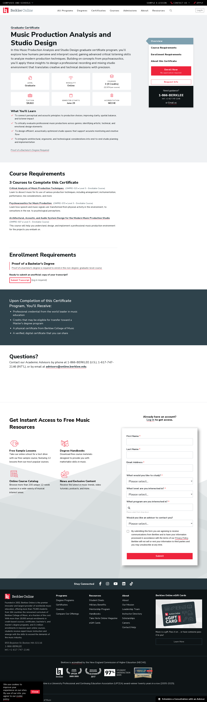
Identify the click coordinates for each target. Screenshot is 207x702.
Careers (126, 622)
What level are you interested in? (145, 488)
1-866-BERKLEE (171, 95)
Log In (200, 10)
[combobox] (159, 507)
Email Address (134, 462)
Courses (114, 10)
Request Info (171, 82)
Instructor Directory (132, 613)
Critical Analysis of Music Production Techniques (36, 188)
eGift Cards (94, 622)
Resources (158, 10)
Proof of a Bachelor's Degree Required (30, 150)
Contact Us (180, 3)
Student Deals (96, 600)
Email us (172, 102)
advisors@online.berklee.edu (66, 367)
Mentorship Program (99, 609)
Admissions (130, 10)
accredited (77, 662)
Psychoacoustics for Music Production (30, 203)
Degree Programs (65, 600)
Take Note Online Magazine (103, 618)
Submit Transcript (20, 280)
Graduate (25, 28)
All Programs (65, 10)
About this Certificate (164, 61)
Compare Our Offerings (67, 613)
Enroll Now (171, 71)
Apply (198, 3)
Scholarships (128, 618)
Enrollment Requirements (166, 54)
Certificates (98, 10)
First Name (132, 436)
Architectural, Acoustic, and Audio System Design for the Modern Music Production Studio (59, 218)
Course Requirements (164, 47)
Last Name (132, 449)
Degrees (82, 10)
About (144, 10)
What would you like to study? (143, 475)
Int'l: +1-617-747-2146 (171, 99)
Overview (156, 41)
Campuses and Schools (18, 3)
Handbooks (95, 613)
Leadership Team (131, 609)
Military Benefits (97, 604)
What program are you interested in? (147, 501)
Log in (150, 419)
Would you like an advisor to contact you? (149, 517)
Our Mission (128, 604)
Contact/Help (129, 627)
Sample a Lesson (157, 3)
